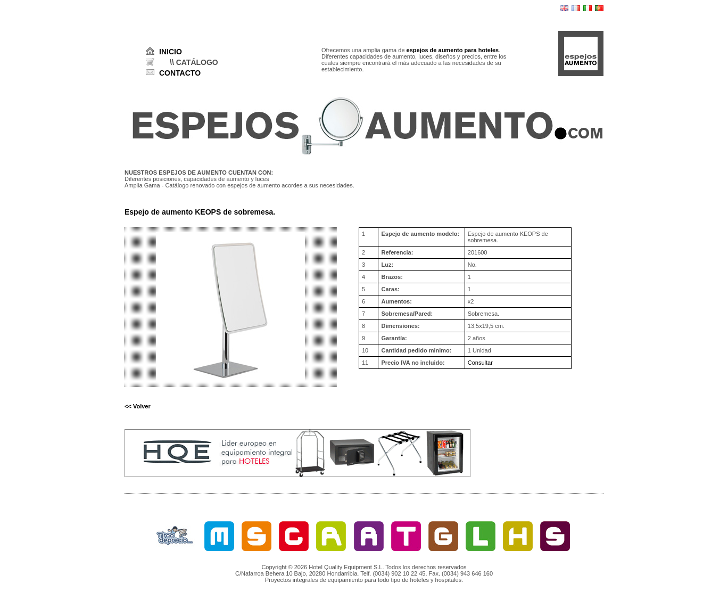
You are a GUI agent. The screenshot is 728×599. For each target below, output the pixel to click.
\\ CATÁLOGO (194, 62)
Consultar (480, 362)
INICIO (170, 51)
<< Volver (138, 406)
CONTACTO (180, 73)
